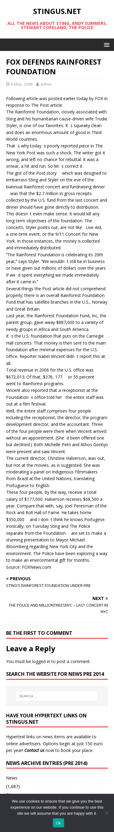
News (11, 778)
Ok (58, 823)
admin (46, 84)
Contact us (34, 750)
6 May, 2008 (21, 84)
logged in (41, 661)
